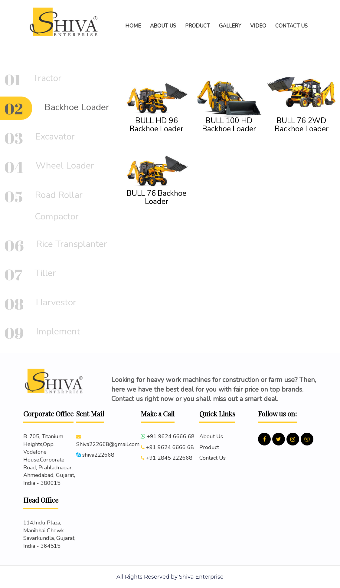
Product (209, 447)
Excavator (55, 136)
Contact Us (212, 458)
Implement (58, 331)
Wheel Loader (65, 165)
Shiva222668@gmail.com (107, 444)
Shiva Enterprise (201, 576)
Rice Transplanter (71, 244)
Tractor (47, 78)
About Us (211, 436)
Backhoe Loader (76, 107)
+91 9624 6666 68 (171, 436)
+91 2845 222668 (169, 458)
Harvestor (56, 302)
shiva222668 (98, 454)
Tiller (45, 273)
